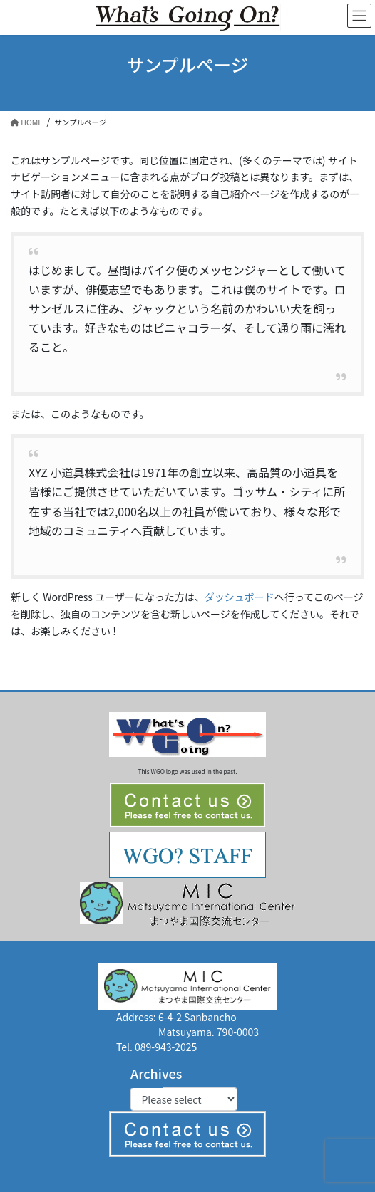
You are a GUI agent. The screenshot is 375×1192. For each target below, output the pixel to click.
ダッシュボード (239, 597)
